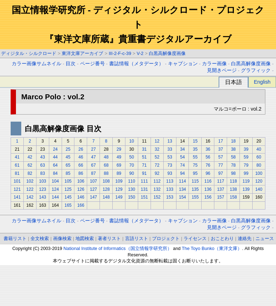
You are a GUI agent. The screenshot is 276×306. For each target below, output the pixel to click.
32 (157, 149)
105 (68, 181)
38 (233, 149)
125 (68, 189)
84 (55, 173)
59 (246, 157)
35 (195, 149)
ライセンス (195, 238)
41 (17, 157)
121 (17, 189)
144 (55, 197)
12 (157, 141)
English (262, 82)
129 (119, 189)
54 (182, 157)
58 (233, 157)
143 (42, 197)
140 (258, 189)
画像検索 (62, 238)
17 (220, 141)
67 (93, 165)
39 (246, 149)
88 (106, 173)
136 (208, 189)
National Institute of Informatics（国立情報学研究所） (117, 248)
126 (80, 189)
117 (220, 181)
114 (182, 181)
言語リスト (136, 238)
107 (93, 181)
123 (42, 189)
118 (233, 181)
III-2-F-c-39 (120, 53)
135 (195, 189)
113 (169, 181)
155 (195, 197)
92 (157, 173)
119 (245, 181)
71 (144, 165)
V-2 (140, 53)
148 (106, 197)
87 (93, 173)
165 (68, 205)
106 (80, 181)
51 (144, 157)
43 (42, 157)
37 (220, 149)
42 (30, 157)
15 (195, 141)
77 (220, 165)
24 (55, 149)
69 (119, 165)
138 (233, 189)
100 (258, 173)
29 (119, 149)
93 (169, 173)
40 (259, 149)
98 (233, 173)
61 (17, 165)
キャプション (183, 63)
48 (106, 157)
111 (144, 181)
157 (220, 197)
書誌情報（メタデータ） (136, 63)
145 (68, 197)
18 (233, 141)
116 (208, 181)
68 (106, 165)
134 (182, 189)
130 (131, 189)
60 (259, 157)
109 (119, 181)
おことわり (222, 238)
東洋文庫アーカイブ (82, 53)
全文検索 (39, 238)
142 (29, 197)
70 (131, 165)
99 (246, 173)
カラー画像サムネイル (36, 63)
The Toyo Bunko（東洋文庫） (212, 248)
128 (106, 189)
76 (207, 165)
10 (131, 141)
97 (220, 173)
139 (245, 189)
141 (17, 197)
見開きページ (222, 70)
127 (93, 189)
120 (258, 181)
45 (68, 157)
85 (68, 173)
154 (182, 197)
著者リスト (109, 238)
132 (156, 189)
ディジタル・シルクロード (28, 53)
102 (29, 181)
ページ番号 (92, 63)
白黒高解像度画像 (167, 53)
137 (220, 189)
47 (93, 157)
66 (80, 165)
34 (182, 149)
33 (169, 149)
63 (42, 165)
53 (169, 157)
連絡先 (245, 238)
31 (144, 149)
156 (208, 197)
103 (42, 181)
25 (68, 149)
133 (169, 189)
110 (131, 181)
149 (119, 197)
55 (195, 157)
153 (169, 197)
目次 (70, 63)
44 (55, 157)
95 (195, 173)
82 (30, 173)
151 (144, 197)
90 (131, 173)
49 (119, 157)
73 (169, 165)
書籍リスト (15, 238)
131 (144, 189)
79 (246, 165)
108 (106, 181)
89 (119, 173)
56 (207, 157)
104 (55, 181)
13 (169, 141)
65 (68, 165)
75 (195, 165)
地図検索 (84, 238)
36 (207, 149)
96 (207, 173)
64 (55, 165)
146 (80, 197)
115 (195, 181)
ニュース (264, 238)
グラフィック (256, 70)
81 (17, 173)
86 (80, 173)
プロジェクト (166, 238)
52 (157, 157)
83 (42, 173)
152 (156, 197)
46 (80, 157)
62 (30, 165)
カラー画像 (214, 63)
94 (182, 173)
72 (157, 165)
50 (131, 157)
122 (29, 189)
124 (55, 189)
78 (233, 165)
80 (259, 165)
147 (93, 197)
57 (220, 157)
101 (17, 181)
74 (182, 165)
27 (93, 149)
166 (80, 205)
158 (233, 197)
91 (144, 173)
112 (156, 181)
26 (80, 149)
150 (131, 197)
